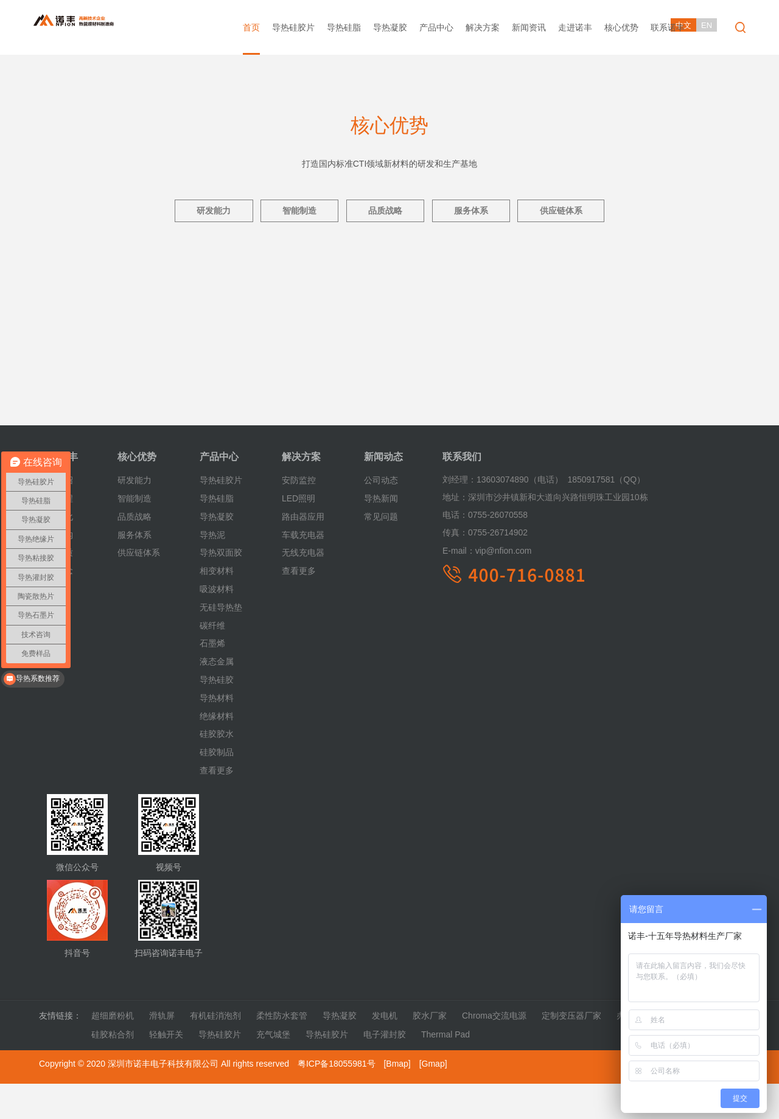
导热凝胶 (390, 27)
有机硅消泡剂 (215, 1051)
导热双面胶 (221, 588)
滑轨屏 (162, 1051)
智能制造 (291, 213)
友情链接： (60, 1051)
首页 (251, 27)
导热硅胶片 (293, 27)
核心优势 (621, 27)
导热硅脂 (344, 27)
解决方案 (483, 27)
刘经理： (459, 515)
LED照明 (298, 534)
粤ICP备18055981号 (337, 1099)
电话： (455, 551)
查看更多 (217, 806)
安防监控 (299, 516)
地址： (455, 533)
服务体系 (479, 213)
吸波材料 (217, 625)
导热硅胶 (217, 715)
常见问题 (381, 552)
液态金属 (217, 697)
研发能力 (198, 213)
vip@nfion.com (486, 586)
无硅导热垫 (221, 643)
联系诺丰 (668, 27)
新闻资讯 (529, 27)
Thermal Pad (445, 1070)
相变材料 (217, 607)
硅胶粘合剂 (112, 1070)
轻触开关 (166, 1070)
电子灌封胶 (384, 1070)
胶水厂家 (430, 1051)
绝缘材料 (217, 751)
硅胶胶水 (217, 770)
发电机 (384, 1051)
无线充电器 (303, 588)
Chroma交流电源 (494, 1051)
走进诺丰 (575, 27)
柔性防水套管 (281, 1051)
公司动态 (381, 516)
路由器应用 (303, 552)
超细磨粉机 (112, 1051)
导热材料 (217, 734)
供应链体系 (577, 213)
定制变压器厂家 (571, 1051)
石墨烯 (212, 679)
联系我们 (461, 492)
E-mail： (458, 586)
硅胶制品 (217, 788)
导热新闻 (381, 534)
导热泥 (212, 570)
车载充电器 (303, 570)
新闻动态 (383, 492)
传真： (455, 568)
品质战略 (385, 213)
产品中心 (436, 27)
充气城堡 (273, 1070)
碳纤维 (212, 661)
